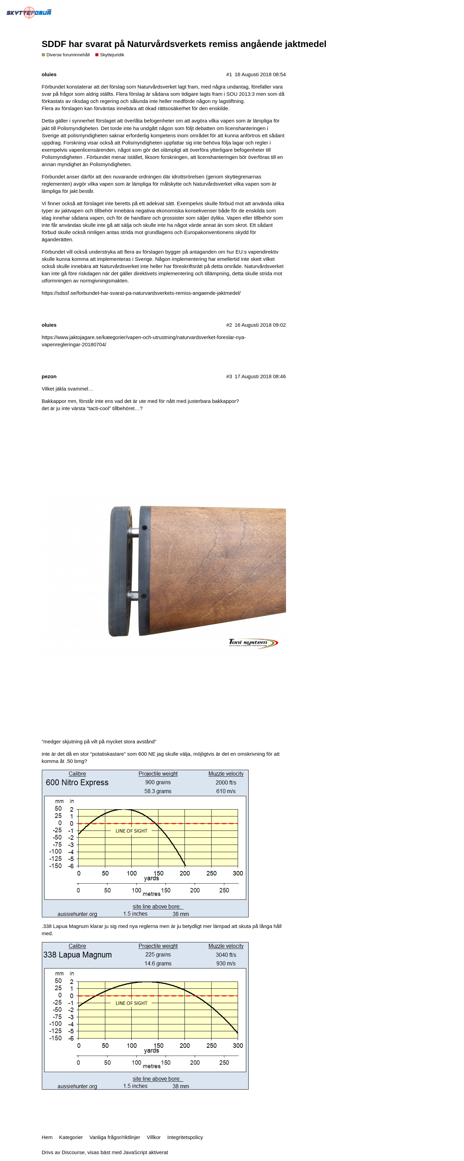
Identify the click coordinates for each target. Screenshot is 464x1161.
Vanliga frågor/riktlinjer (115, 1137)
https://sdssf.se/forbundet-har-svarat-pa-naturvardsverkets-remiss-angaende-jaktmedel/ (141, 293)
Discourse (73, 1152)
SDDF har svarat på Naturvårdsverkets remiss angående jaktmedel (184, 44)
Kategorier (71, 1137)
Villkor (154, 1137)
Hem (47, 1137)
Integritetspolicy (185, 1137)
